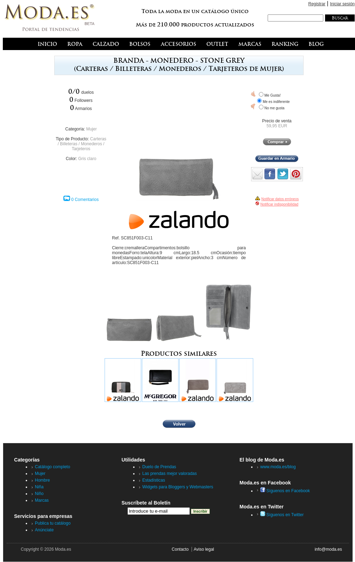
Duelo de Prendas (159, 466)
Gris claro (87, 158)
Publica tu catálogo (52, 523)
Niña (39, 486)
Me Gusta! (272, 95)
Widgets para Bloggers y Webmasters (177, 486)
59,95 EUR (277, 125)
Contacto (180, 549)
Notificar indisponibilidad (279, 204)
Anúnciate (44, 529)
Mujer (91, 129)
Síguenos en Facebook (285, 490)
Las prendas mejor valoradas (169, 473)
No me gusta (274, 108)
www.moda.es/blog (278, 466)
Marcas (42, 500)
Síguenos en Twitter (282, 514)
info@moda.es (328, 549)
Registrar (316, 3)
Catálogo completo (52, 466)
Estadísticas (153, 480)
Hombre (42, 480)
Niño (39, 493)
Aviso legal (204, 549)
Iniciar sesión (342, 3)
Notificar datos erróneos (280, 199)
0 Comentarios (85, 199)
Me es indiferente (276, 102)
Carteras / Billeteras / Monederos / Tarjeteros (82, 143)
